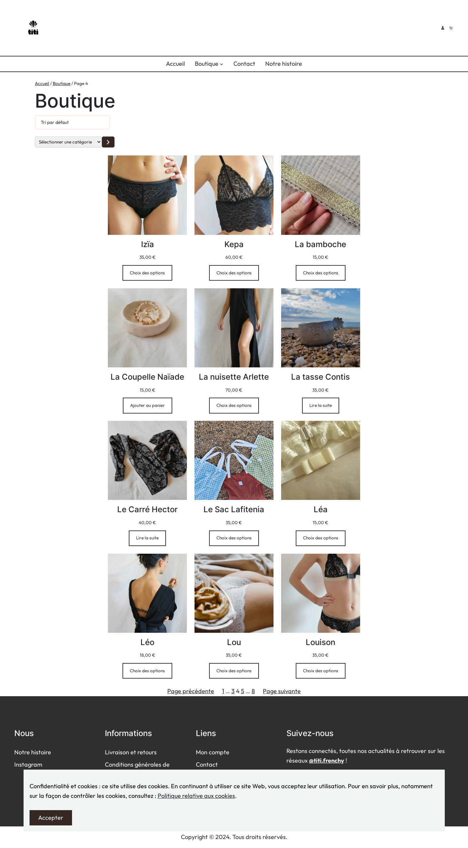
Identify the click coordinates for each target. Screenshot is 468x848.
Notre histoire (32, 752)
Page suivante (282, 691)
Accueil (42, 83)
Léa (321, 509)
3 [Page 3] (233, 691)
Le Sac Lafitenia (233, 509)
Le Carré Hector (147, 509)
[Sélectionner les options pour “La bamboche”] (321, 273)
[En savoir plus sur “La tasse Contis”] (320, 405)
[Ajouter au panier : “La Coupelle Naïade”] (147, 405)
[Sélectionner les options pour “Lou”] (234, 671)
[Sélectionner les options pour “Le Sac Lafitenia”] (234, 538)
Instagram (28, 764)
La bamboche (320, 244)
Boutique (61, 83)
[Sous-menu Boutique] (221, 64)
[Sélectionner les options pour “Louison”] (321, 671)
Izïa (147, 244)
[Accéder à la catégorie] (108, 142)
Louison (320, 642)
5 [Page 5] (242, 691)
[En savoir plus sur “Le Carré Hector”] (147, 538)
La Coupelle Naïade (147, 377)
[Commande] (72, 122)
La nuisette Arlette (234, 377)
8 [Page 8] (253, 691)
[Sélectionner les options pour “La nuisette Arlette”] (234, 405)
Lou (234, 642)
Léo (147, 642)
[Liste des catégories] (68, 142)
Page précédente (190, 691)
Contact (207, 764)
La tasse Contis (320, 377)
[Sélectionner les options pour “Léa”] (321, 538)
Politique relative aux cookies (196, 796)
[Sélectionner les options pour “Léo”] (147, 671)
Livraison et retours (131, 752)
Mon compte (212, 752)
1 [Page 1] (223, 691)
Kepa (234, 244)
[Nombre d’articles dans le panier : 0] (451, 28)
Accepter (50, 817)
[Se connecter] (442, 28)
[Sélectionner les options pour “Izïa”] (147, 273)
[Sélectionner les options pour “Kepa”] (234, 273)
